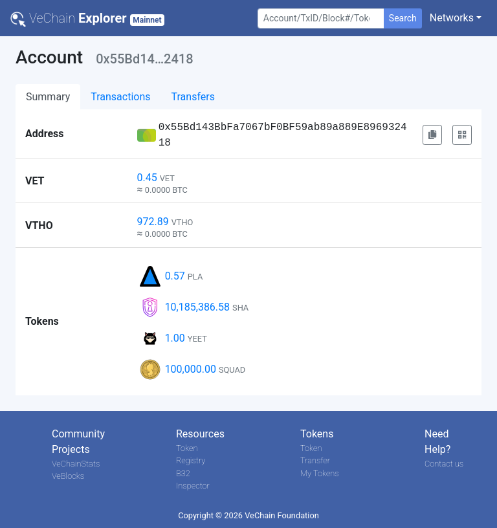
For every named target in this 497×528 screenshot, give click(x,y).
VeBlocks (68, 476)
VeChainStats (76, 463)
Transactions (120, 97)
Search (403, 18)
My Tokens (319, 473)
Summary (48, 97)
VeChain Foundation (282, 515)
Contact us (444, 463)
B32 (183, 473)
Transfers (193, 97)
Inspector (193, 485)
